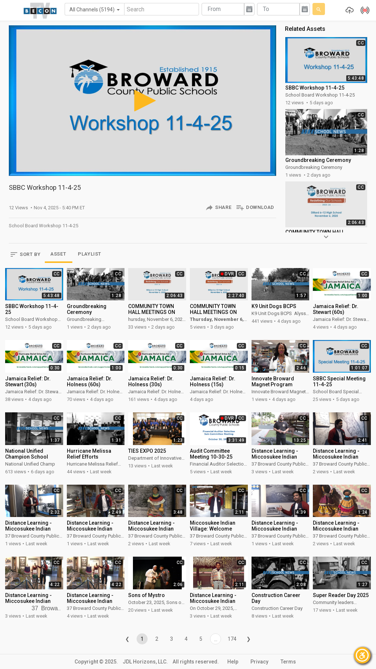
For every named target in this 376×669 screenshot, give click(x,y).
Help (232, 662)
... (215, 639)
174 (232, 639)
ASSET (58, 254)
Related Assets (305, 28)
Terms (288, 662)
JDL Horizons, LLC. (145, 662)
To (266, 9)
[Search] (161, 9)
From (214, 9)
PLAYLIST (89, 254)
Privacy (259, 662)
